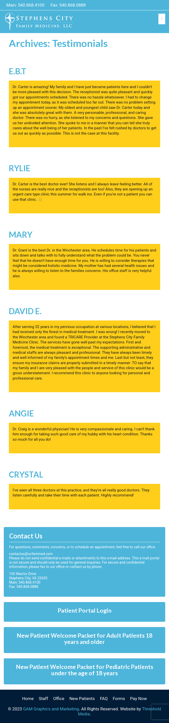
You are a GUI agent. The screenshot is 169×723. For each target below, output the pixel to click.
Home (28, 698)
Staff (43, 698)
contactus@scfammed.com (31, 554)
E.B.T (17, 71)
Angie (21, 413)
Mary (20, 234)
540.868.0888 (72, 5)
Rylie (19, 168)
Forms (119, 698)
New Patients (82, 698)
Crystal (26, 474)
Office (58, 698)
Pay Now (138, 698)
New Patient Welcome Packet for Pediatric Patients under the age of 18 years (84, 670)
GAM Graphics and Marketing (51, 708)
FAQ (104, 698)
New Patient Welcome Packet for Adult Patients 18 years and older (84, 638)
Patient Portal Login (84, 610)
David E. (25, 311)
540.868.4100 (31, 5)
